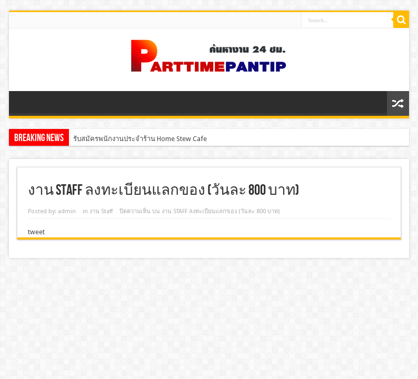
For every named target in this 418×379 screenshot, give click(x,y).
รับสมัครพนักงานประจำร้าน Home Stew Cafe (140, 139)
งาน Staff (101, 211)
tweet (36, 232)
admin (67, 211)
